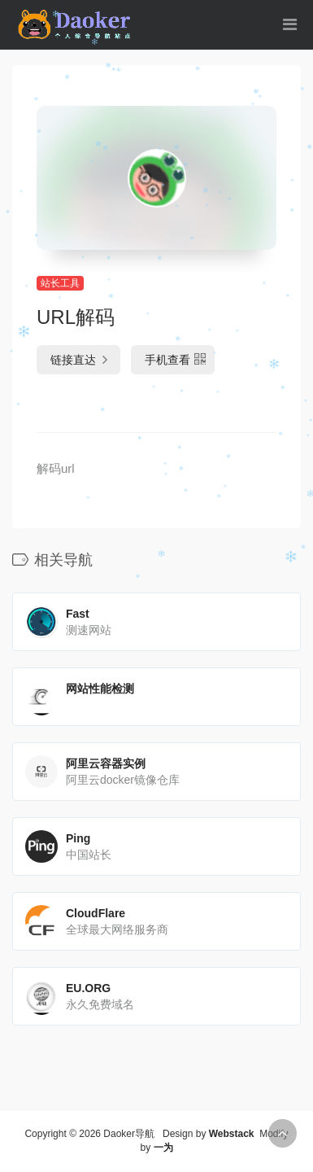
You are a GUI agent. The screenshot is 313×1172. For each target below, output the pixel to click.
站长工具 (60, 283)
